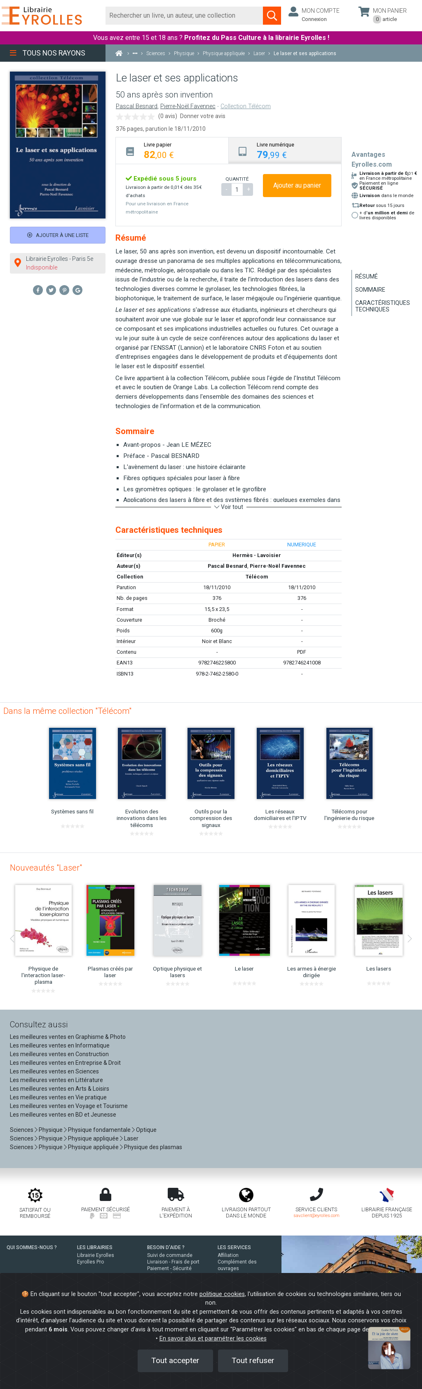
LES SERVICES (234, 1247)
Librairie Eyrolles (95, 1255)
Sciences (22, 1130)
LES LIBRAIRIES (95, 1247)
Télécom (257, 577)
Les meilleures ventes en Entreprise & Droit (65, 1062)
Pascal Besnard (136, 106)
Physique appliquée (93, 1138)
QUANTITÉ (237, 179)
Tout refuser (253, 1360)
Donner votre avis (202, 116)
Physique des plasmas (153, 1147)
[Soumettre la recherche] (272, 16)
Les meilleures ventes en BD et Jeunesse (63, 1114)
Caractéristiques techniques (382, 306)
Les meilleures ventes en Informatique (60, 1045)
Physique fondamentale (99, 1130)
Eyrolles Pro (90, 1262)
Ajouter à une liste (58, 235)
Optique (146, 1130)
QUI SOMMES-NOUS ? (32, 1247)
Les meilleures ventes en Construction (59, 1054)
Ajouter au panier (297, 185)
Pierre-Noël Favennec (188, 106)
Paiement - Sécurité (169, 1268)
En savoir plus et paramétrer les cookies (213, 1338)
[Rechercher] (184, 16)
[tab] (172, 150)
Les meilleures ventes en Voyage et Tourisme (69, 1106)
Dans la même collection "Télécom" (67, 711)
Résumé (366, 276)
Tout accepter (175, 1360)
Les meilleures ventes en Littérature (56, 1080)
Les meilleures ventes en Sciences (54, 1071)
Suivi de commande (169, 1255)
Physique (51, 1130)
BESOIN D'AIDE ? (166, 1247)
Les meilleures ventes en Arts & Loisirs (59, 1088)
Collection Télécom (245, 106)
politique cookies (222, 1294)
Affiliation (228, 1255)
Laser (131, 1138)
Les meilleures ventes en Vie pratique (58, 1097)
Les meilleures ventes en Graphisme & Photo (68, 1037)
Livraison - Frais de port (173, 1262)
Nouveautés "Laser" (46, 868)
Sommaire (370, 289)
